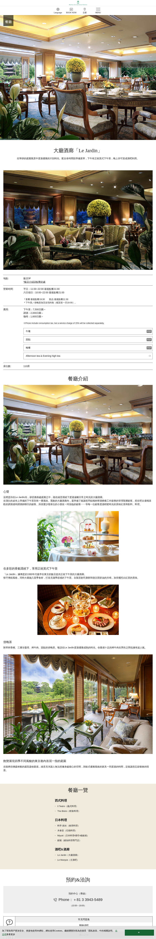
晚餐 (28, 347)
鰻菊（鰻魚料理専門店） (69, 840)
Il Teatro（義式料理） (67, 806)
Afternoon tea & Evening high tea (43, 356)
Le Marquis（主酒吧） (68, 860)
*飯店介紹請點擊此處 (34, 282)
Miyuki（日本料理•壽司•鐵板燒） (73, 835)
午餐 (28, 331)
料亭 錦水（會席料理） (68, 825)
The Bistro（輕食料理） (68, 811)
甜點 (28, 339)
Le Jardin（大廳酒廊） (68, 855)
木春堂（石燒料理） (67, 830)
